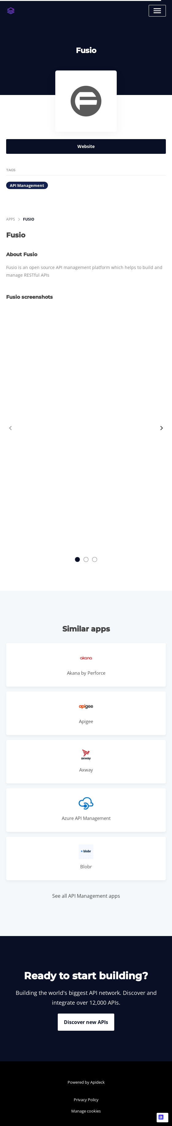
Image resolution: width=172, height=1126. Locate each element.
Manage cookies (86, 1111)
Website (86, 146)
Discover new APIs (86, 1022)
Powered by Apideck (86, 1082)
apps (10, 219)
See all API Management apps (86, 896)
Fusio (28, 219)
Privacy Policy (86, 1099)
